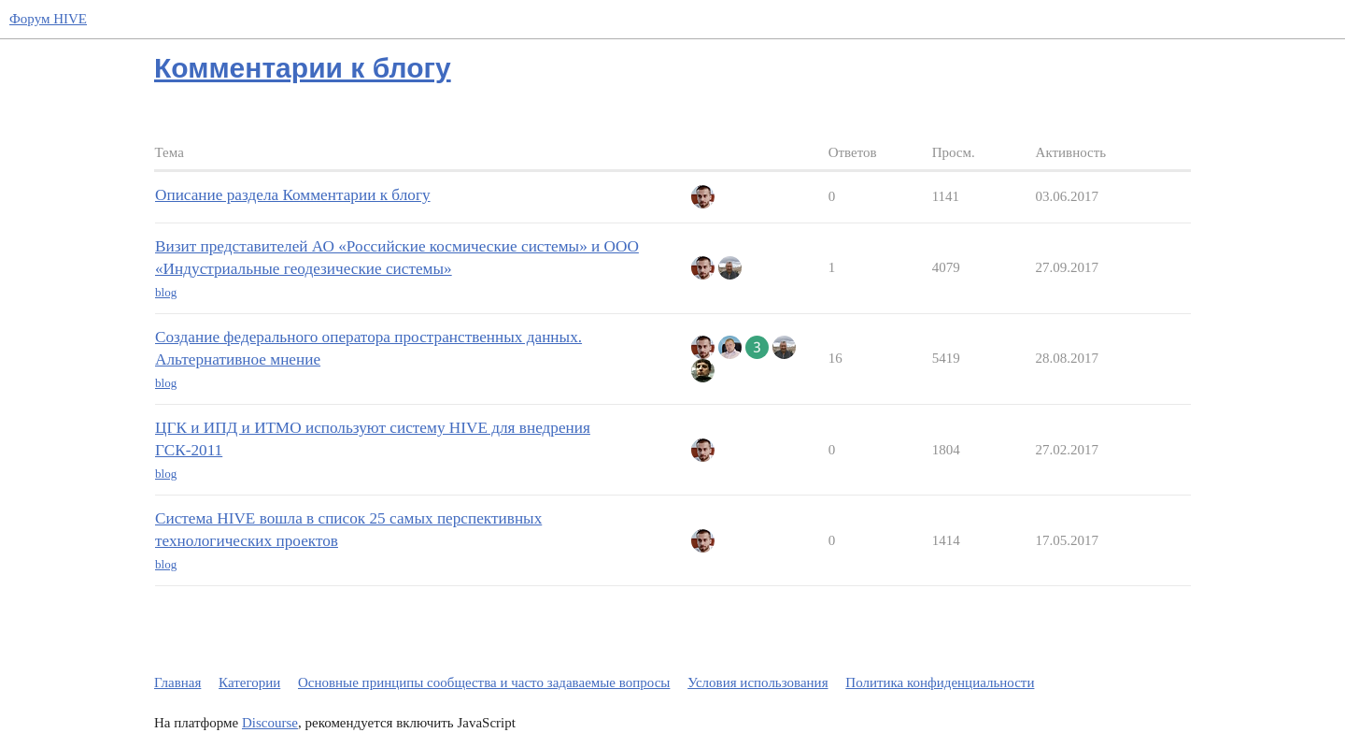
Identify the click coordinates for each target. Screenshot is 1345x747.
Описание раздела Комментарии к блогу (293, 195)
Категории (249, 682)
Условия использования (757, 682)
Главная (177, 682)
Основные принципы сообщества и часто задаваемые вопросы (484, 682)
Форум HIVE (48, 18)
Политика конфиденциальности (939, 682)
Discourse (270, 722)
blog (166, 292)
